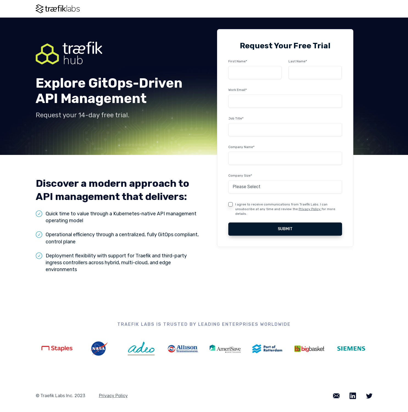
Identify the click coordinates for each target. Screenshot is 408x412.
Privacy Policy (310, 209)
